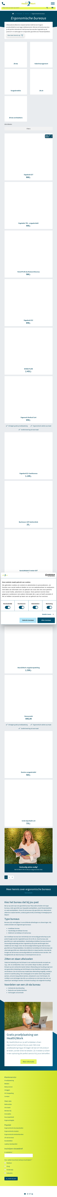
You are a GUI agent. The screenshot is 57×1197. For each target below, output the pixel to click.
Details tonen (46, 614)
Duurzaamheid (9, 1117)
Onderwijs (10, 1170)
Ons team (7, 1107)
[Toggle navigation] (52, 4)
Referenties (8, 1104)
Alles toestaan (46, 620)
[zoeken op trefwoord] (23, 7)
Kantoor (27, 13)
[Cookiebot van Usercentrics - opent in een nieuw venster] (46, 575)
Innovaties (7, 1114)
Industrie (9, 1173)
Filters (29, 129)
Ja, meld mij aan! (11, 1179)
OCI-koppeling (9, 1093)
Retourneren (8, 1087)
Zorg (8, 1166)
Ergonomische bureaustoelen (13, 1128)
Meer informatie (28, 1062)
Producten (19, 13)
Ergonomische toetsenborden (13, 1134)
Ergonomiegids (9, 1120)
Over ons (7, 1101)
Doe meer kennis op (14, 35)
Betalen (6, 1084)
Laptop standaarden (10, 1144)
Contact (6, 1096)
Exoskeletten (8, 1141)
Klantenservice (10, 1077)
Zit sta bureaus (9, 1137)
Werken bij (7, 1111)
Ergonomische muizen (11, 1131)
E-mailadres (8, 1152)
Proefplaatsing (9, 1080)
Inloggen (7, 1090)
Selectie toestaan (28, 620)
